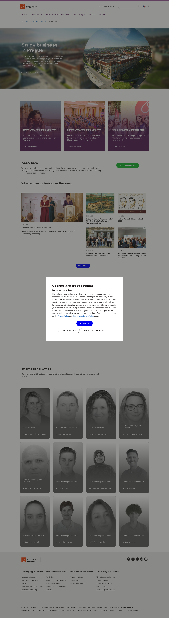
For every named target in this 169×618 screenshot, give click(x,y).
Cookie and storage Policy (83, 316)
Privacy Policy (63, 316)
